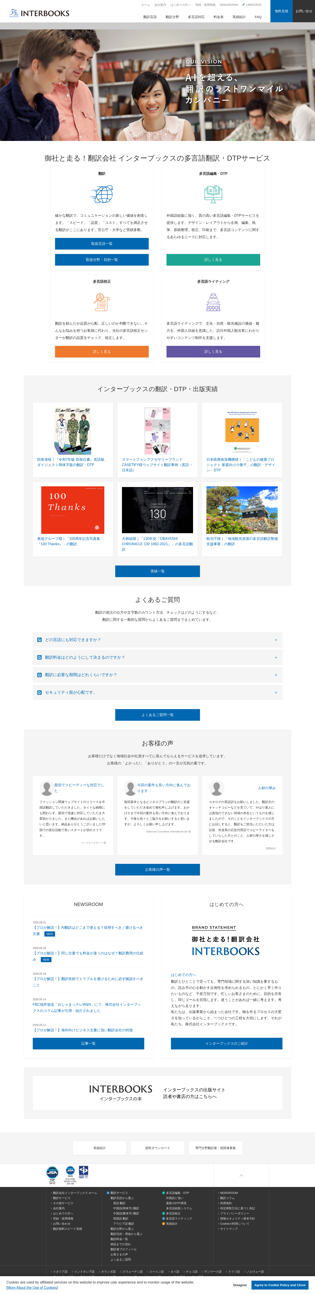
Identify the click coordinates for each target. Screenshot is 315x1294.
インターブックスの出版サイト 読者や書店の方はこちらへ (158, 1093)
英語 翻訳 (119, 1203)
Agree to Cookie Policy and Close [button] (280, 1285)
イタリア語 (60, 1271)
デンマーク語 (213, 1271)
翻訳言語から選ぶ (122, 1198)
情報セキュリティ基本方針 (237, 1218)
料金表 (219, 17)
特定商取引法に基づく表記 (237, 1208)
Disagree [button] (240, 1285)
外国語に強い (174, 1198)
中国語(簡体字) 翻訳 (126, 1208)
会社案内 (160, 4)
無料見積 (281, 11)
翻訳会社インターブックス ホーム (75, 1193)
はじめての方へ (181, 4)
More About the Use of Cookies (32, 1288)
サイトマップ (229, 1228)
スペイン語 (156, 1271)
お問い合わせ (61, 1223)
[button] (59, 1288)
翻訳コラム (227, 1198)
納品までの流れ (121, 1244)
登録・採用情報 (205, 4)
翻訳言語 (150, 17)
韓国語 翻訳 (121, 1218)
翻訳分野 (172, 17)
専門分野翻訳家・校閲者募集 (215, 1148)
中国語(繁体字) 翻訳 (126, 1213)
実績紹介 (239, 17)
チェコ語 (192, 1271)
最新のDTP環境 (176, 1203)
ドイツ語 (234, 1271)
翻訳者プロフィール (124, 1249)
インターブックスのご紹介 (226, 1043)
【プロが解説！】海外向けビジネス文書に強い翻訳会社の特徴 (83, 1030)
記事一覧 (88, 1043)
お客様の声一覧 (157, 869)
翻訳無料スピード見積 (67, 1228)
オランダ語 (108, 1271)
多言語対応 (196, 17)
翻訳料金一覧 (119, 1239)
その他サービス (63, 1203)
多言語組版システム (179, 1208)
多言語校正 (173, 1213)
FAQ (258, 17)
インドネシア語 (84, 1271)
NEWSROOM (229, 4)
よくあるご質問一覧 (158, 715)
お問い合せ (304, 11)
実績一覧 (157, 571)
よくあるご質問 (121, 1259)
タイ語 (175, 1271)
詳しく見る (213, 260)
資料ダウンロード (157, 1148)
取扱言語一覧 (102, 244)
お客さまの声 (119, 1254)
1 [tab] (150, 134)
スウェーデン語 (132, 1271)
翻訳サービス (61, 1198)
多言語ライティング (179, 1218)
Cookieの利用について (234, 1223)
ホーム (145, 4)
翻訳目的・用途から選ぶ (126, 1234)
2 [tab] (158, 134)
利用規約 (226, 1203)
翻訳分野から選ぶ (122, 1228)
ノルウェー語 (255, 1271)
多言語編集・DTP (177, 1193)
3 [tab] (166, 134)
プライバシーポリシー (234, 1213)
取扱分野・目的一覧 (102, 260)
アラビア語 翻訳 (123, 1223)
